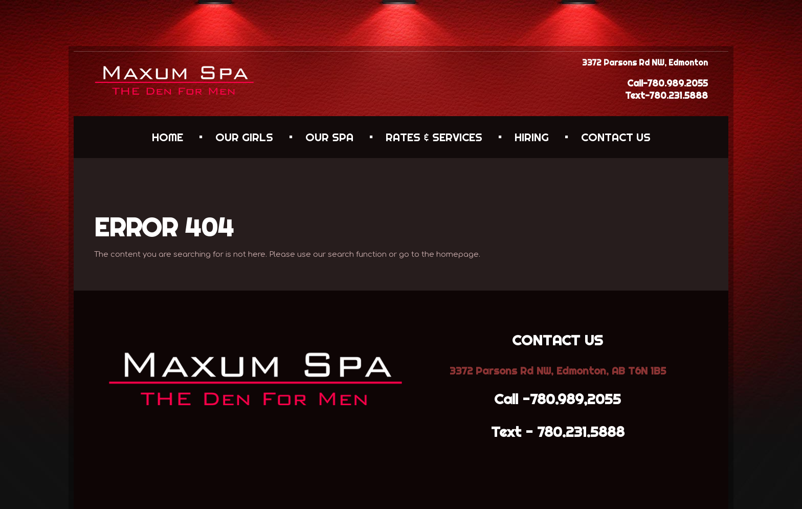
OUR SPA (329, 137)
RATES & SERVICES (434, 137)
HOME (167, 137)
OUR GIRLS (244, 137)
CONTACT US (616, 137)
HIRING (532, 137)
